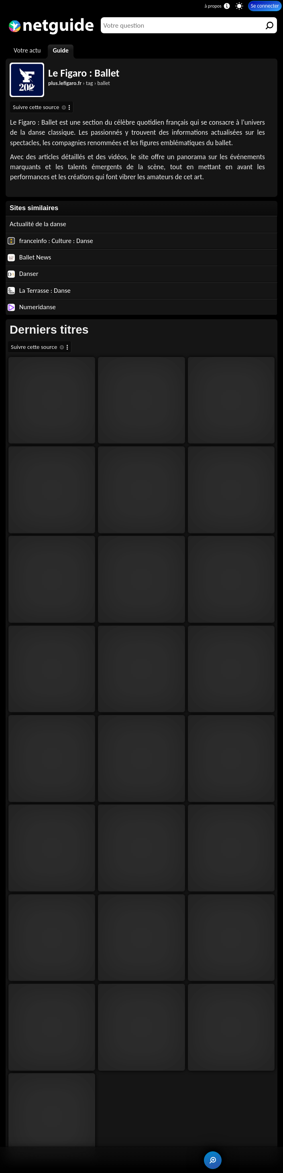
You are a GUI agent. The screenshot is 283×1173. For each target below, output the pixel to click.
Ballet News (29, 257)
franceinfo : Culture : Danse (50, 241)
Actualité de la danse (38, 224)
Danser (23, 273)
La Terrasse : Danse (39, 290)
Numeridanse (32, 307)
